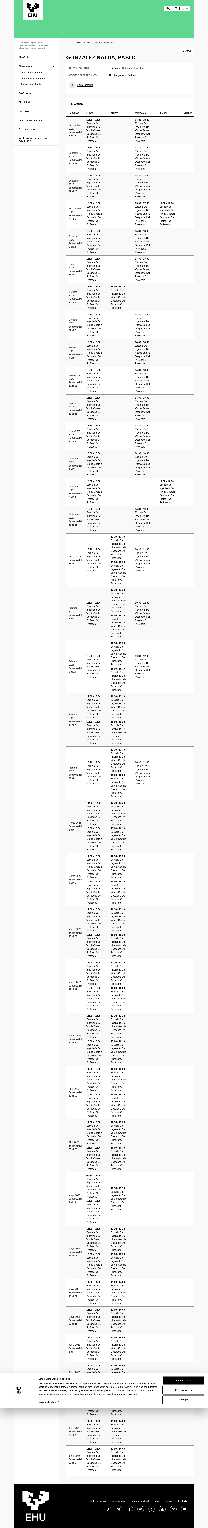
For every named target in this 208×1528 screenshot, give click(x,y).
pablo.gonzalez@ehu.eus (125, 75)
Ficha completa (85, 85)
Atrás (187, 50)
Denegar (183, 1520)
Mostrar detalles (47, 1522)
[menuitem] (185, 8)
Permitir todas (183, 1500)
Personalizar (183, 1510)
